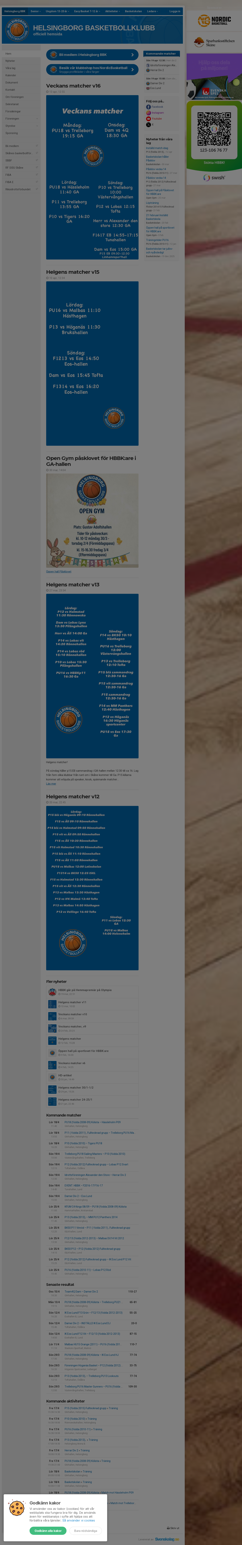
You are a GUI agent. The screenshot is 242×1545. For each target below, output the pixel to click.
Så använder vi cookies (78, 1520)
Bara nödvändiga (85, 1531)
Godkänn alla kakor (48, 1531)
